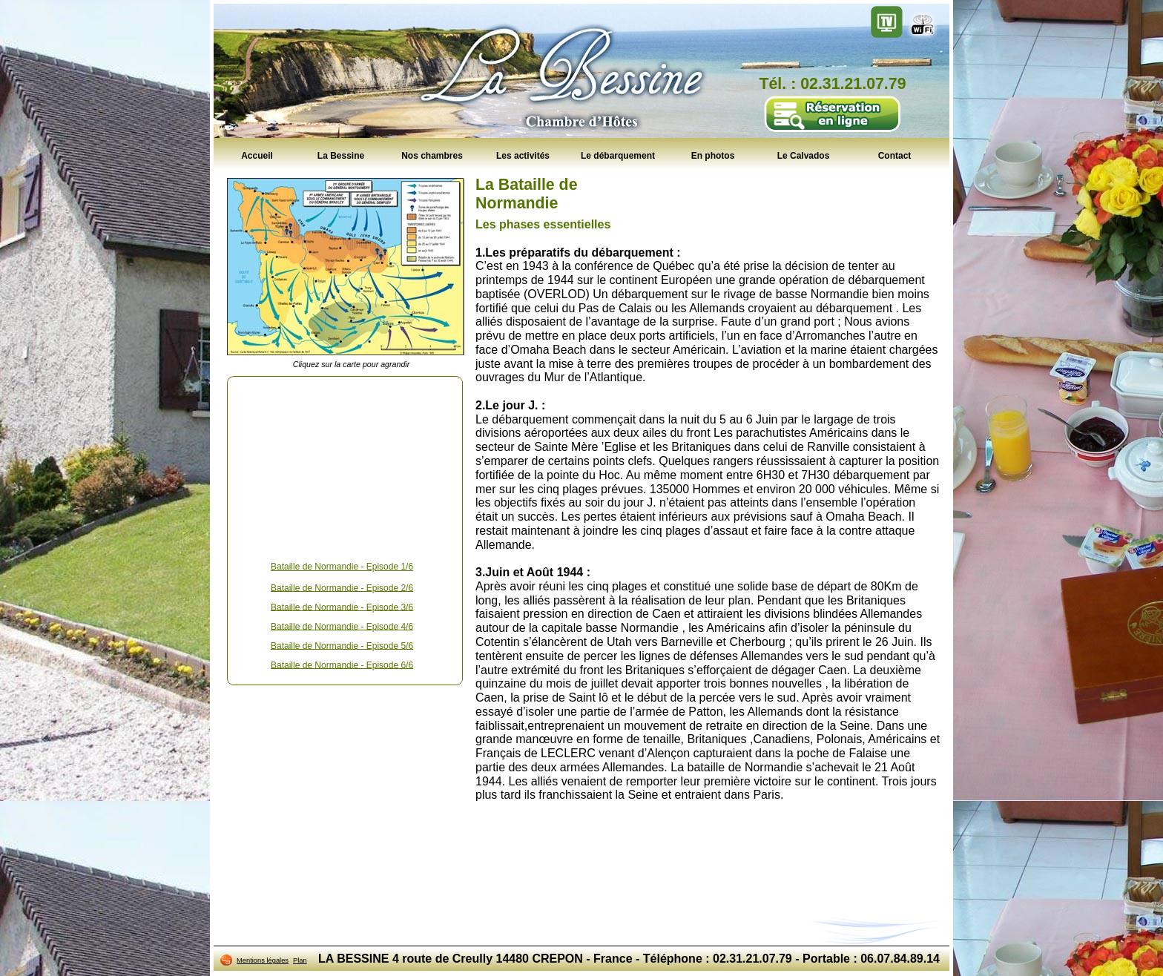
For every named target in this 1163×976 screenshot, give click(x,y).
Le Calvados (803, 155)
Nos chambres (432, 155)
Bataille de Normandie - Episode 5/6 (342, 645)
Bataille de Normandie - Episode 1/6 (342, 566)
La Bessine (340, 155)
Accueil (257, 155)
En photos (713, 155)
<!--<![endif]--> (345, 466)
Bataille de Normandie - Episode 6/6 (342, 664)
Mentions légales (263, 960)
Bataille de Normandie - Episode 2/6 (342, 587)
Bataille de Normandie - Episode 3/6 (342, 606)
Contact (895, 155)
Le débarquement (618, 155)
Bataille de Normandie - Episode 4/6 (342, 626)
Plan (300, 960)
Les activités (523, 155)
